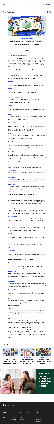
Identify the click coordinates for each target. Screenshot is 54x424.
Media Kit (29, 408)
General (37, 406)
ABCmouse (10, 75)
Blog (20, 406)
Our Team (13, 408)
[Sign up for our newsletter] (28, 399)
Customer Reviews (14, 413)
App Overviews (22, 413)
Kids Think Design (12, 236)
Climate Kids (11, 145)
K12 (36, 408)
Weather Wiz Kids (12, 219)
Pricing (12, 406)
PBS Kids (10, 82)
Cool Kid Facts (11, 135)
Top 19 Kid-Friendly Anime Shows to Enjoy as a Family (44, 355)
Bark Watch (5, 406)
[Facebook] (24, 44)
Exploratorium (11, 275)
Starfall (9, 67)
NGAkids (10, 227)
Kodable (10, 108)
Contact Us (13, 411)
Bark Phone (5, 408)
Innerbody (10, 302)
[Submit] (34, 399)
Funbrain (10, 99)
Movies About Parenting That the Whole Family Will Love (10, 355)
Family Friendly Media (27, 32)
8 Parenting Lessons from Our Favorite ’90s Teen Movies (27, 355)
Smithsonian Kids (12, 116)
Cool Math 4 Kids (12, 171)
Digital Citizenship (39, 415)
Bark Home (5, 411)
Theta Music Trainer (13, 283)
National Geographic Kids (14, 202)
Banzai (9, 292)
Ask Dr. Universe (12, 178)
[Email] (29, 44)
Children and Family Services (39, 410)
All (10, 351)
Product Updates (22, 408)
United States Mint (12, 210)
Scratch (10, 127)
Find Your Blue (11, 244)
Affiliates (29, 406)
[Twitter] (27, 44)
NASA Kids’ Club (12, 192)
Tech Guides (22, 411)
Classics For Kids (12, 164)
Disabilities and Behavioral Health (38, 413)
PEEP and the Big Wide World (15, 91)
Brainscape (10, 256)
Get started (49, 1)
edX (9, 312)
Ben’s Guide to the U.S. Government (16, 155)
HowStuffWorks (12, 265)
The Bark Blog (9, 6)
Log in (44, 1)
